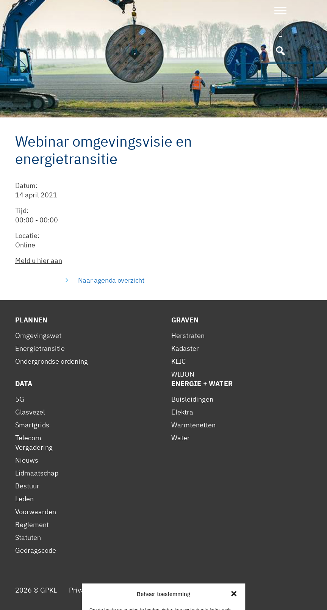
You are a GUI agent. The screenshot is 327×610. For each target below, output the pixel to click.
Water (180, 437)
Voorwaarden (35, 511)
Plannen (31, 320)
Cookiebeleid (152, 590)
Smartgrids (32, 425)
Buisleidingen (192, 399)
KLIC (178, 361)
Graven (185, 320)
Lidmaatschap (36, 473)
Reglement (32, 524)
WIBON (182, 374)
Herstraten (188, 335)
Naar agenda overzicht (111, 280)
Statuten (28, 537)
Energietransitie (40, 348)
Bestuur (27, 486)
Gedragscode (35, 550)
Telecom (28, 437)
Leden (24, 498)
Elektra (182, 412)
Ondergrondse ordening (51, 361)
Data (24, 383)
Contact (191, 590)
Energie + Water (202, 383)
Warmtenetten (193, 425)
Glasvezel (30, 412)
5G (19, 399)
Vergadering (34, 447)
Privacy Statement (97, 590)
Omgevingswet (38, 335)
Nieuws (26, 460)
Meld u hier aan (38, 260)
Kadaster (185, 348)
